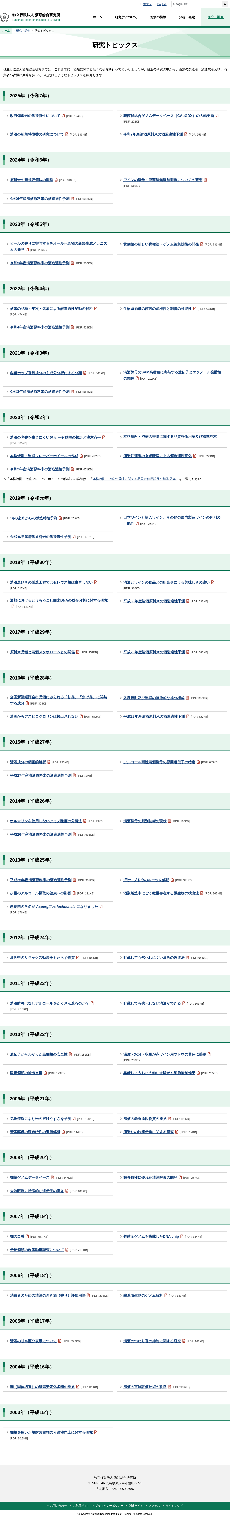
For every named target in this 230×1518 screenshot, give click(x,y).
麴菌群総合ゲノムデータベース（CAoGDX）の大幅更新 (170, 118)
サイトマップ (174, 1505)
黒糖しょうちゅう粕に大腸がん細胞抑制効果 (170, 1073)
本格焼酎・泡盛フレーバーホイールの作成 (55, 456)
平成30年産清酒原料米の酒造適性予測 (165, 601)
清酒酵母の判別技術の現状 (156, 821)
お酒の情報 (158, 17)
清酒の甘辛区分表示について (45, 1341)
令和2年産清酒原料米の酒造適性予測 (51, 469)
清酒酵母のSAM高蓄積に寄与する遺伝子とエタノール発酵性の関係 (172, 375)
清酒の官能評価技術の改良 (156, 1386)
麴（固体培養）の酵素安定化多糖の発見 (54, 1386)
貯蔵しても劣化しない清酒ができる (163, 1003)
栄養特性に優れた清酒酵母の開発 (161, 1177)
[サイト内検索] (196, 4)
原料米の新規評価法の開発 (43, 180)
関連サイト (136, 1505)
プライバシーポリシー (109, 1505)
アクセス (154, 1505)
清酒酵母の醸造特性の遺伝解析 (46, 1132)
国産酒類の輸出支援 (37, 1073)
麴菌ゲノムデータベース (41, 1177)
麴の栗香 (29, 1236)
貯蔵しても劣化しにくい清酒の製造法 (165, 957)
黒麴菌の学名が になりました (56, 909)
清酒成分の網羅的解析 (39, 762)
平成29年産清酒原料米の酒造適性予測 (165, 652)
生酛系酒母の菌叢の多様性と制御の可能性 (169, 308)
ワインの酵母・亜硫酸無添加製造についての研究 (165, 182)
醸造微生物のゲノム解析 (154, 1295)
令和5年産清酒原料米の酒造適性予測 (51, 263)
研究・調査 (216, 17)
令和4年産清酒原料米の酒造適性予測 (51, 327)
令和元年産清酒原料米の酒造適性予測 (52, 536)
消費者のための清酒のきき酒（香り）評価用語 (59, 1295)
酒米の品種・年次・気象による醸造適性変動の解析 (53, 311)
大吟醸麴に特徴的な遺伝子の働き (48, 1191)
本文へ (147, 4)
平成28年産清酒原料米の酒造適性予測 (165, 716)
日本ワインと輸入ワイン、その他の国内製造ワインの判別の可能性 (171, 521)
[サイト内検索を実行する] (225, 4)
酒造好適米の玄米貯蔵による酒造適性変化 (169, 456)
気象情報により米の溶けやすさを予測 (52, 1118)
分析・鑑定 (187, 17)
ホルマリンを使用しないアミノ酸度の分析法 (56, 821)
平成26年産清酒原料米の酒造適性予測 (52, 834)
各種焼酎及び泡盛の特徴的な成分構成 (165, 698)
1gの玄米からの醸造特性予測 (45, 518)
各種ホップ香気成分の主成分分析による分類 (57, 373)
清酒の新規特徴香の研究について (48, 134)
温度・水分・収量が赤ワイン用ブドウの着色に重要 (166, 1056)
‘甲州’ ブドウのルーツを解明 (157, 880)
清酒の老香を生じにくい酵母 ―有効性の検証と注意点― (57, 439)
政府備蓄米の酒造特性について (46, 115)
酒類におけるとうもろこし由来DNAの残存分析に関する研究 (59, 604)
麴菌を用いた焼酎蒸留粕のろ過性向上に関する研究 (53, 1434)
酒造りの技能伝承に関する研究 (160, 1132)
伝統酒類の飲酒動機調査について (49, 1250)
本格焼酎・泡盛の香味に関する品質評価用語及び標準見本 (170, 437)
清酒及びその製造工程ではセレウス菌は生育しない (53, 584)
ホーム (97, 17)
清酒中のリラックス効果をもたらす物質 (54, 957)
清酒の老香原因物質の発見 (156, 1118)
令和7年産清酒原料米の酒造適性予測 (164, 134)
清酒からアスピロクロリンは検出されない (55, 716)
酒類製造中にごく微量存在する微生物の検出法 (172, 893)
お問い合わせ (58, 1505)
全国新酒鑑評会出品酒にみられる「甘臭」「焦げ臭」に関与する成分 (58, 700)
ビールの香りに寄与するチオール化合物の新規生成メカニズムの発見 (58, 247)
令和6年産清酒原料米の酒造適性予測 (51, 198)
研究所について (126, 17)
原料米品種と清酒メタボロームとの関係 (54, 652)
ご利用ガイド (81, 1505)
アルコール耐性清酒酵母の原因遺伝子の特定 (170, 762)
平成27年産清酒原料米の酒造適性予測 (51, 775)
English (162, 4)
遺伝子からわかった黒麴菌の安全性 (50, 1054)
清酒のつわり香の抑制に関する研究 (163, 1341)
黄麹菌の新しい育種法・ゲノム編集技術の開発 (172, 244)
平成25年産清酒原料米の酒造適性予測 (52, 880)
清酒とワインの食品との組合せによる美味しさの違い (168, 584)
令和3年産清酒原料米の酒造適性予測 (51, 391)
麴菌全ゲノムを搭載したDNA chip (162, 1236)
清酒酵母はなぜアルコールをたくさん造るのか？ (51, 1005)
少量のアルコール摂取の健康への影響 (52, 893)
